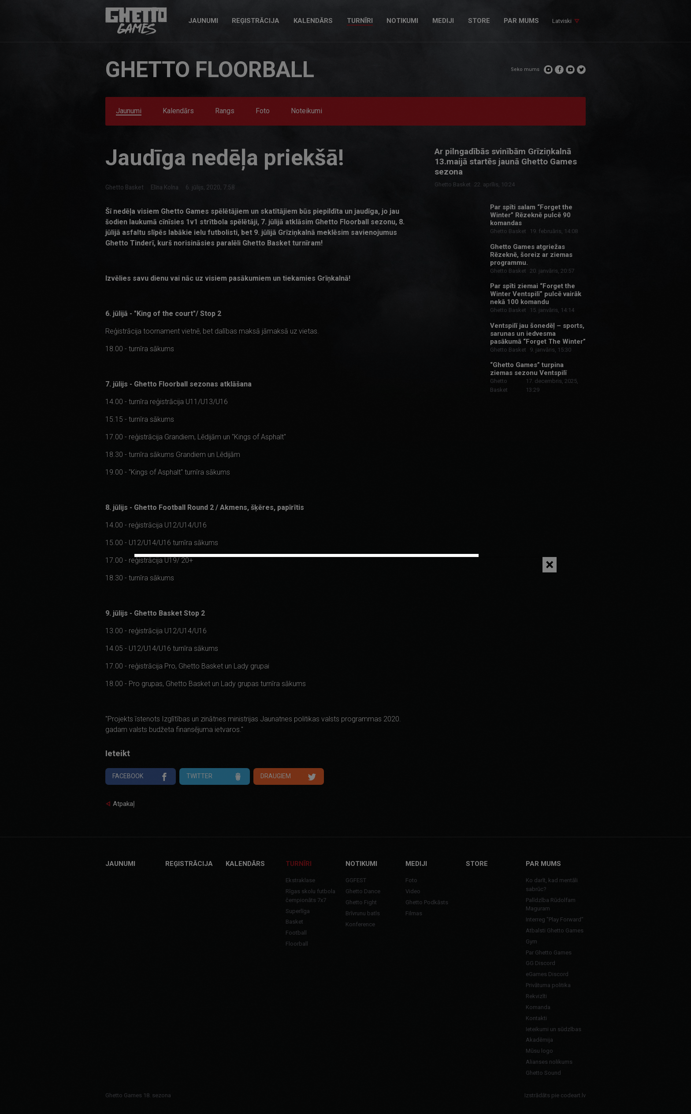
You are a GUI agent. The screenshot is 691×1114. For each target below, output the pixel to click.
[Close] (549, 564)
